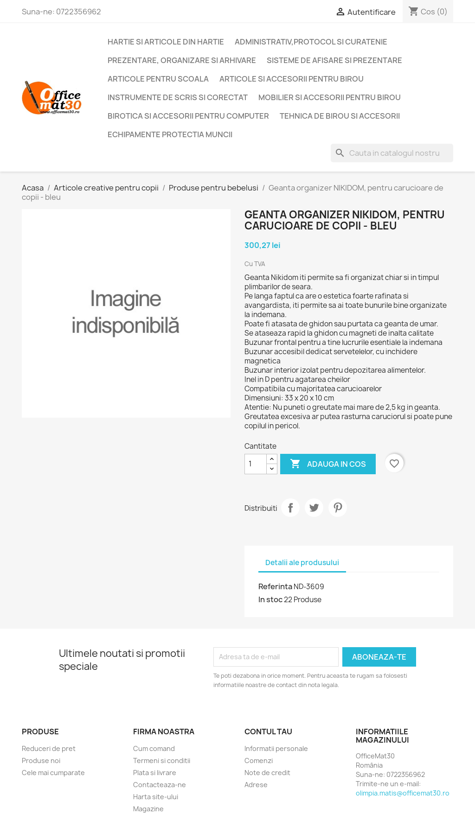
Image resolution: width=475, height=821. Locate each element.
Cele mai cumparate (53, 772)
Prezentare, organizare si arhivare (182, 60)
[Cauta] (392, 153)
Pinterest (337, 507)
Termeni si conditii (161, 760)
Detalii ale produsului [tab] (302, 562)
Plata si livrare (154, 772)
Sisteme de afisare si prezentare (334, 60)
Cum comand (154, 748)
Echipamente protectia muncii (170, 134)
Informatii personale (276, 748)
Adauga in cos (328, 464)
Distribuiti (290, 507)
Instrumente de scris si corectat (178, 97)
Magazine (148, 808)
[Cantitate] (255, 464)
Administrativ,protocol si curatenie (311, 42)
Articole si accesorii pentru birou (291, 79)
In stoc (270, 599)
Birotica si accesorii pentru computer (188, 116)
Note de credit (267, 772)
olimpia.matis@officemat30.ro (402, 793)
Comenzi (258, 760)
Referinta (275, 586)
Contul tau (268, 731)
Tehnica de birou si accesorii (340, 116)
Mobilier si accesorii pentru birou (329, 97)
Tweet (314, 507)
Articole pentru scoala (158, 79)
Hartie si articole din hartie (166, 42)
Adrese (256, 784)
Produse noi (41, 760)
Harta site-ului (155, 796)
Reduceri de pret (49, 748)
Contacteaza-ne (159, 784)
